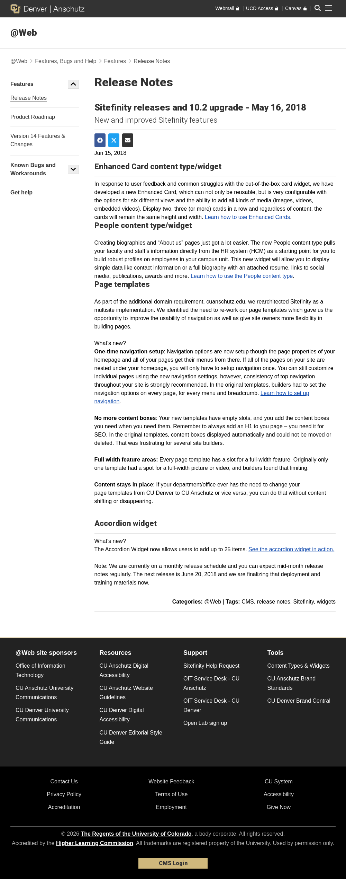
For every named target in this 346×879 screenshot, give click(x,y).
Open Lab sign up (205, 723)
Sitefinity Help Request (211, 666)
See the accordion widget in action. (291, 549)
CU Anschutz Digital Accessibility (124, 670)
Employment (171, 807)
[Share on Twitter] (113, 140)
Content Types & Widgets (298, 666)
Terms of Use (171, 794)
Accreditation (64, 807)
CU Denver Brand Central (298, 701)
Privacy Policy (64, 794)
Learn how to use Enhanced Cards (247, 217)
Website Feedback (171, 781)
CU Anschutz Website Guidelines (126, 692)
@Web (23, 32)
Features (115, 61)
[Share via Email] (127, 140)
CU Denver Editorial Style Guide (131, 737)
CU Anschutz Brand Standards (291, 683)
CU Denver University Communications (42, 714)
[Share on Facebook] (100, 140)
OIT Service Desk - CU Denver (211, 705)
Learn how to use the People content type (242, 276)
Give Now (279, 807)
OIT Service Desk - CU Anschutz (211, 683)
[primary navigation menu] (329, 8)
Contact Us (64, 781)
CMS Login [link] (173, 863)
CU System (279, 781)
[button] (73, 84)
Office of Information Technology (40, 670)
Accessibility (279, 794)
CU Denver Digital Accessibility (122, 714)
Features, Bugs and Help (65, 61)
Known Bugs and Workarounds (33, 169)
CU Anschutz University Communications (44, 692)
